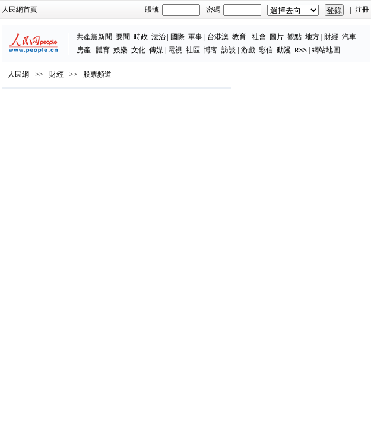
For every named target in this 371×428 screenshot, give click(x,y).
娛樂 (120, 50)
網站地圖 (326, 50)
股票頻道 (97, 74)
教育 (239, 37)
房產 (84, 50)
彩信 (266, 50)
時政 (141, 37)
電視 (175, 50)
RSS (300, 50)
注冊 (362, 9)
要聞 (123, 37)
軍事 (195, 37)
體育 (103, 50)
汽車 (349, 37)
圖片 (276, 37)
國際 (177, 37)
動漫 (284, 50)
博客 (211, 50)
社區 (193, 50)
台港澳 (218, 37)
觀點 (294, 37)
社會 (259, 37)
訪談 (228, 50)
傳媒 (156, 50)
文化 (138, 50)
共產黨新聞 (94, 37)
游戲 (248, 50)
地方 (312, 37)
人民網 (18, 74)
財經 (331, 37)
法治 (158, 37)
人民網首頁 (19, 9)
